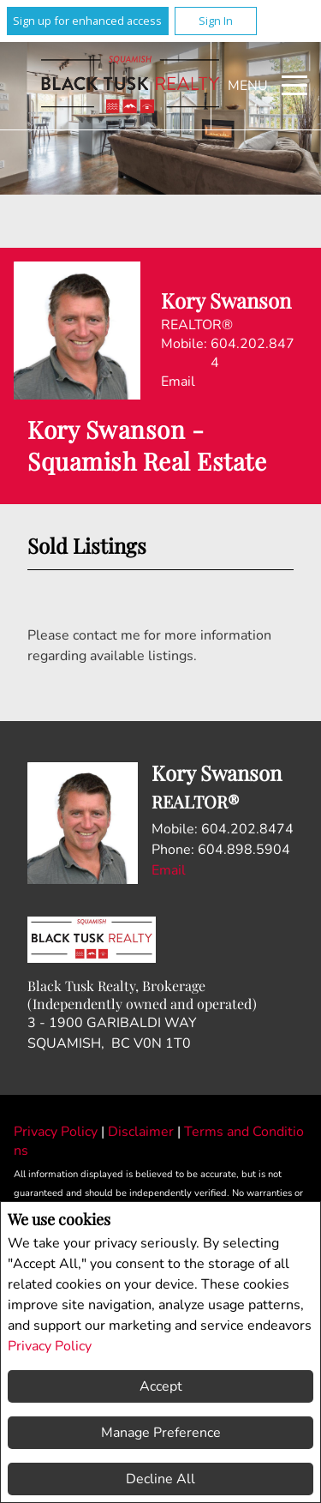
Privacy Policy (50, 1346)
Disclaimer (142, 1131)
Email (178, 381)
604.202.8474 (252, 353)
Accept (161, 1386)
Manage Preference (161, 1432)
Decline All (160, 1479)
